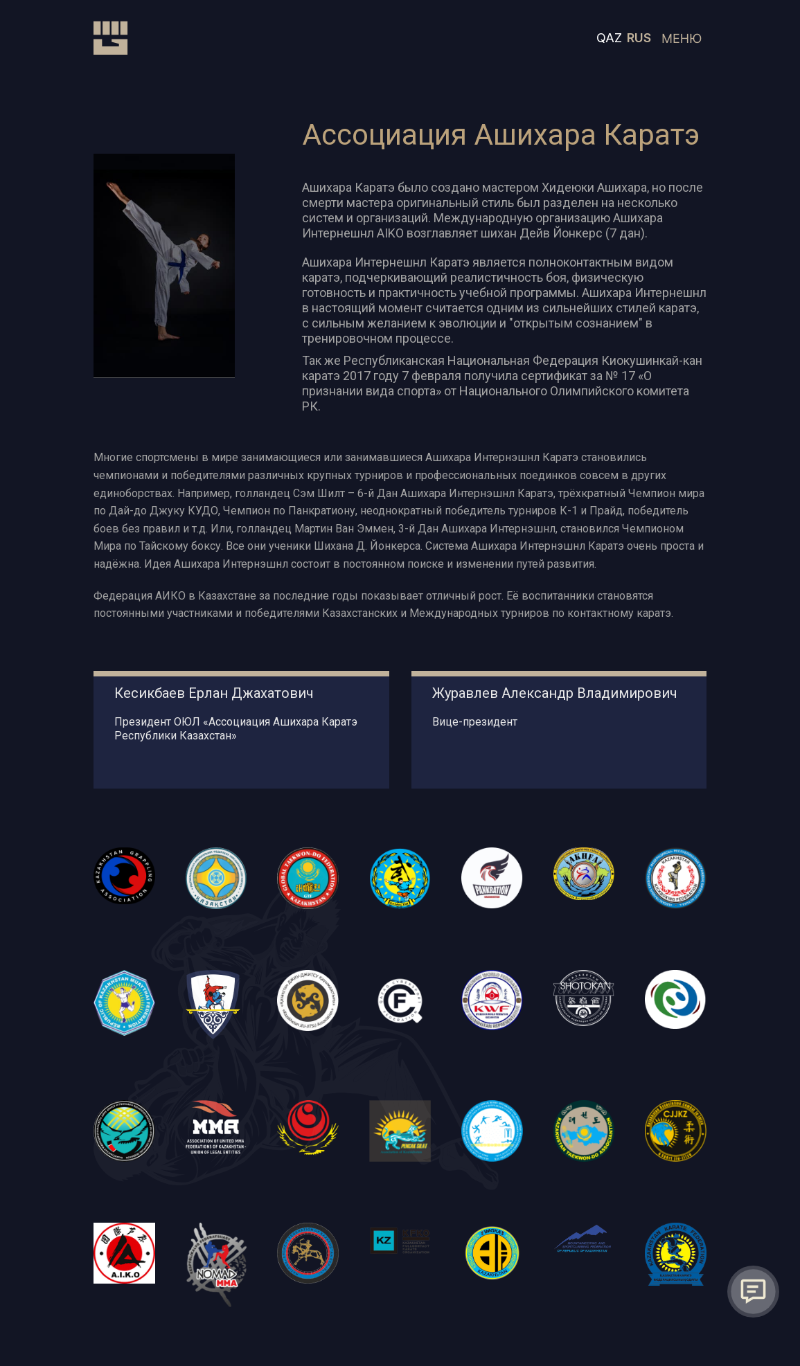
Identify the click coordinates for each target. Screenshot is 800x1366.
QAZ (609, 37)
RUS (639, 37)
